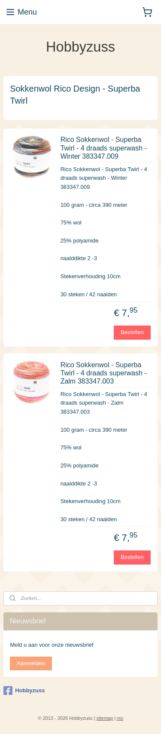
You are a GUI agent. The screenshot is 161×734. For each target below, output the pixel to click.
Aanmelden (31, 663)
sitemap (105, 718)
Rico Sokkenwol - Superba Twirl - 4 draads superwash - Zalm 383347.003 (104, 372)
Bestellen (132, 332)
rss (120, 718)
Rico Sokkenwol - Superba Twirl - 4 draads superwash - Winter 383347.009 (104, 148)
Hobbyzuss (24, 690)
